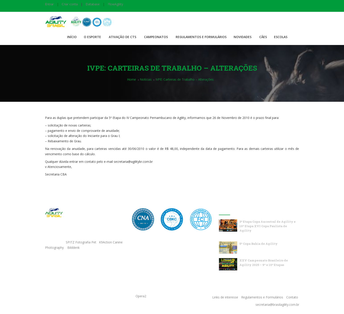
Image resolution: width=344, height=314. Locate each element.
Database (93, 4)
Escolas (280, 37)
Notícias (146, 79)
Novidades (242, 37)
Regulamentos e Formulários (201, 37)
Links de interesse (225, 297)
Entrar (49, 4)
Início (72, 37)
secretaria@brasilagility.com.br (277, 304)
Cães (263, 37)
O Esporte (92, 37)
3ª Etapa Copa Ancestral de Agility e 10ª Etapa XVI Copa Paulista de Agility (267, 226)
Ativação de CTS (122, 37)
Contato (292, 297)
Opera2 (141, 296)
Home (131, 79)
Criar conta (70, 4)
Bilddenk (73, 247)
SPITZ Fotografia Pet (81, 242)
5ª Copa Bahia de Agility (258, 244)
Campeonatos (156, 37)
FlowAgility (115, 4)
